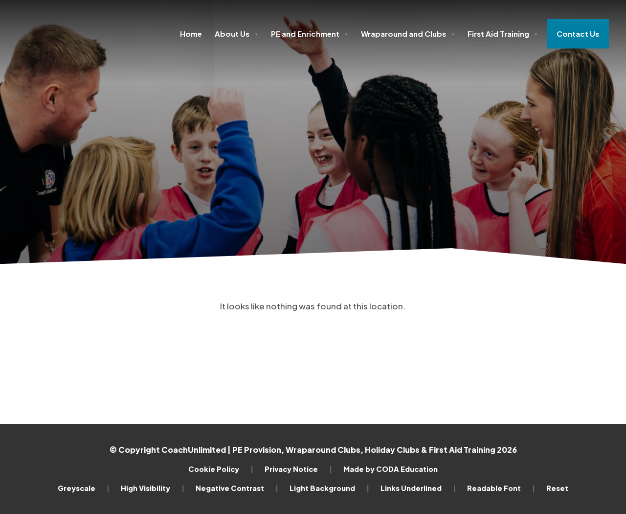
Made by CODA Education (390, 469)
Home (191, 33)
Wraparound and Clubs (408, 33)
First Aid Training (503, 33)
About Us (236, 33)
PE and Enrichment (309, 33)
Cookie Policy (220, 469)
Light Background (329, 488)
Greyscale (84, 488)
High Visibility (152, 488)
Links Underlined (418, 488)
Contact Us (578, 33)
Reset (557, 488)
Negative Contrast (237, 488)
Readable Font (501, 488)
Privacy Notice (298, 469)
